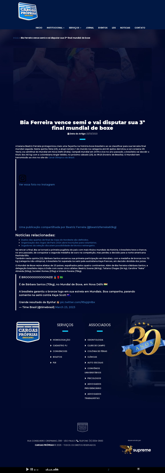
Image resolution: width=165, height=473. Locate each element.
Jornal (90, 27)
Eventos (102, 27)
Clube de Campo (96, 345)
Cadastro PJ (60, 345)
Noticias (125, 27)
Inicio (39, 27)
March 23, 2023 (65, 307)
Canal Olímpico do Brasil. (61, 157)
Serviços (75, 27)
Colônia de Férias (97, 351)
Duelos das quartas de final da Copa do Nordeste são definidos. (55, 240)
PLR (54, 362)
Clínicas (92, 356)
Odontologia (95, 339)
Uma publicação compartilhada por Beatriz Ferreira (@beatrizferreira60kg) (67, 227)
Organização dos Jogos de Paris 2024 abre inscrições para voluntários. (59, 242)
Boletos (57, 356)
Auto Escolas (95, 362)
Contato (140, 27)
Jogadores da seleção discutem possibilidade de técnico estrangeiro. (58, 245)
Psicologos (94, 378)
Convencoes (60, 351)
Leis (114, 27)
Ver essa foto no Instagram (37, 184)
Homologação (61, 339)
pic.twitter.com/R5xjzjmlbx (77, 302)
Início (16, 37)
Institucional (55, 27)
